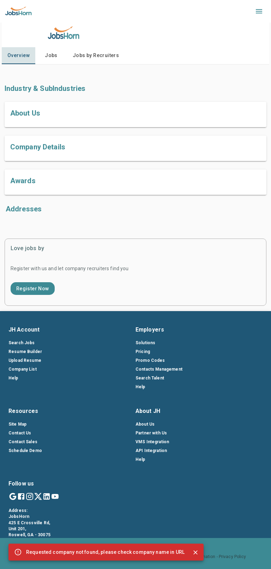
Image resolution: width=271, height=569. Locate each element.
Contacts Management (159, 369)
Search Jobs (21, 342)
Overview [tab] (18, 55)
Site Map (17, 424)
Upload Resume (24, 360)
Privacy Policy (232, 556)
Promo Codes (150, 360)
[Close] (195, 552)
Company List (22, 369)
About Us (145, 424)
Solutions (145, 342)
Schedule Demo (25, 450)
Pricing (143, 351)
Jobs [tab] (51, 55)
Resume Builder (25, 351)
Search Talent (150, 378)
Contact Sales (22, 441)
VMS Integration (152, 441)
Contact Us (19, 433)
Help (13, 378)
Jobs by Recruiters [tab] (96, 55)
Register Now (32, 288)
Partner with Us (151, 433)
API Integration (151, 450)
